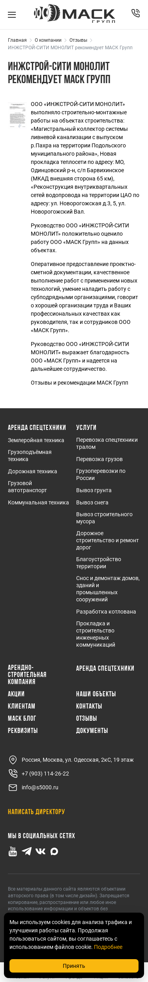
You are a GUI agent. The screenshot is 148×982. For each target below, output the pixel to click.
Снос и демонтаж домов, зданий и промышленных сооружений (108, 589)
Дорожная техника (32, 471)
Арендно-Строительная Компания (27, 675)
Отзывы (86, 719)
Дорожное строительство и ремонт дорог (107, 540)
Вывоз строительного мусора (104, 517)
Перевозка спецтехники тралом (107, 443)
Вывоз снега (92, 502)
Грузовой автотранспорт (27, 486)
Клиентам (22, 706)
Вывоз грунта (94, 490)
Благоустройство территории (98, 562)
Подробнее (108, 947)
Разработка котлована (106, 611)
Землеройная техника (36, 440)
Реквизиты (23, 731)
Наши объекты (96, 694)
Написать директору (36, 812)
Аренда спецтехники (37, 428)
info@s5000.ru (33, 787)
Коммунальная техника (38, 502)
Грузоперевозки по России (101, 474)
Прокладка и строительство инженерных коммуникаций (95, 634)
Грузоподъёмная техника (30, 455)
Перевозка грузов (99, 459)
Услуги (86, 428)
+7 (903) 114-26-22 (38, 774)
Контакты (89, 706)
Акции (16, 694)
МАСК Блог (22, 719)
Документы (92, 731)
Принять (74, 966)
